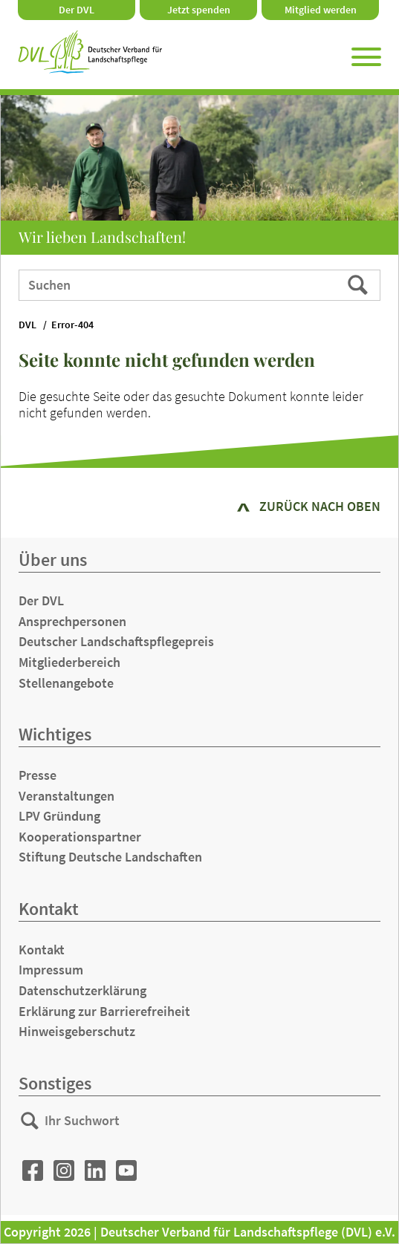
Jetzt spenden (198, 9)
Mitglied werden (321, 9)
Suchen (359, 284)
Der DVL (76, 9)
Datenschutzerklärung (82, 990)
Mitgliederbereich (69, 662)
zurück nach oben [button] (319, 506)
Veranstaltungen (66, 795)
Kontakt (42, 949)
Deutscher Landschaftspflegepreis (116, 641)
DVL (27, 325)
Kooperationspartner (80, 836)
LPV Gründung (59, 815)
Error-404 (72, 325)
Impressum (51, 969)
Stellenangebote (66, 682)
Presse (37, 775)
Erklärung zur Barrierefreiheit (104, 1011)
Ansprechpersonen (72, 621)
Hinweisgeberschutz (77, 1031)
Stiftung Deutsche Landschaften (110, 856)
